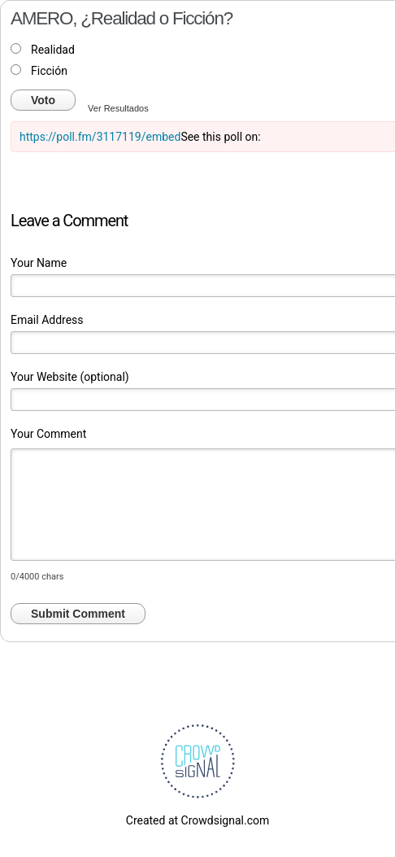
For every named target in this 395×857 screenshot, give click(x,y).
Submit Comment (78, 613)
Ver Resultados (118, 108)
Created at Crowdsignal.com (197, 820)
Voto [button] (43, 100)
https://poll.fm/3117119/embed (100, 136)
